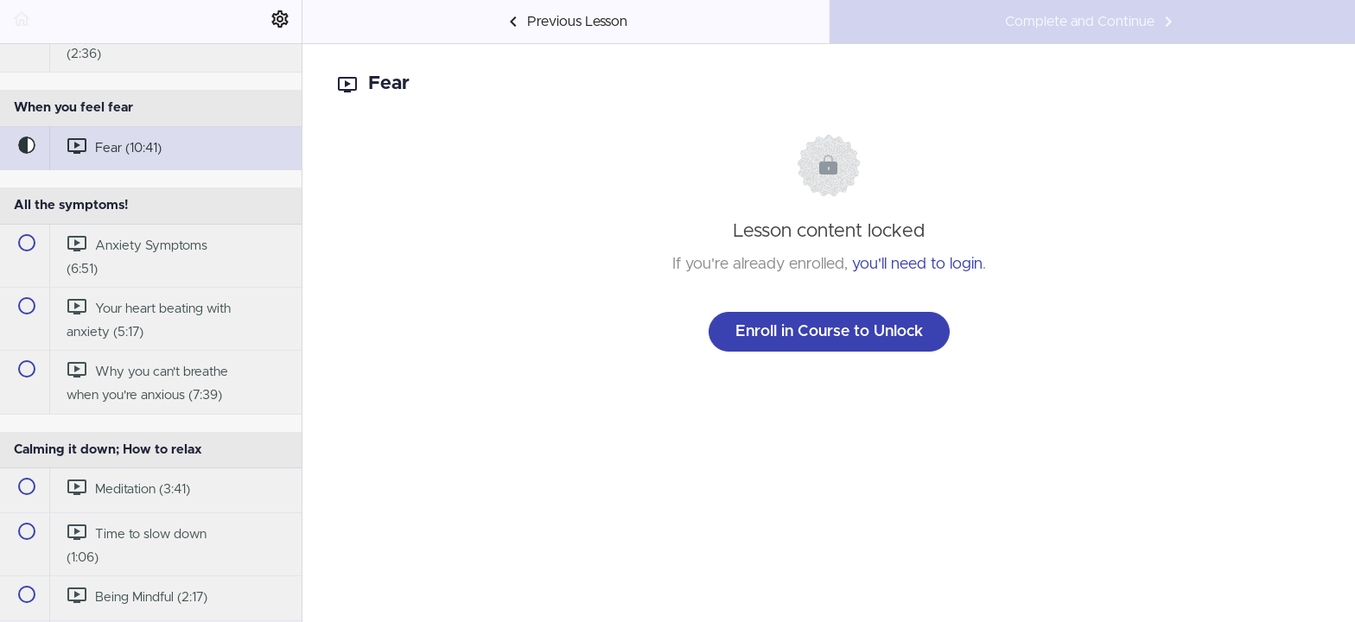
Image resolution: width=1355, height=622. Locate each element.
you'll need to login (917, 264)
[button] (21, 21)
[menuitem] (280, 21)
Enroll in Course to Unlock (829, 332)
